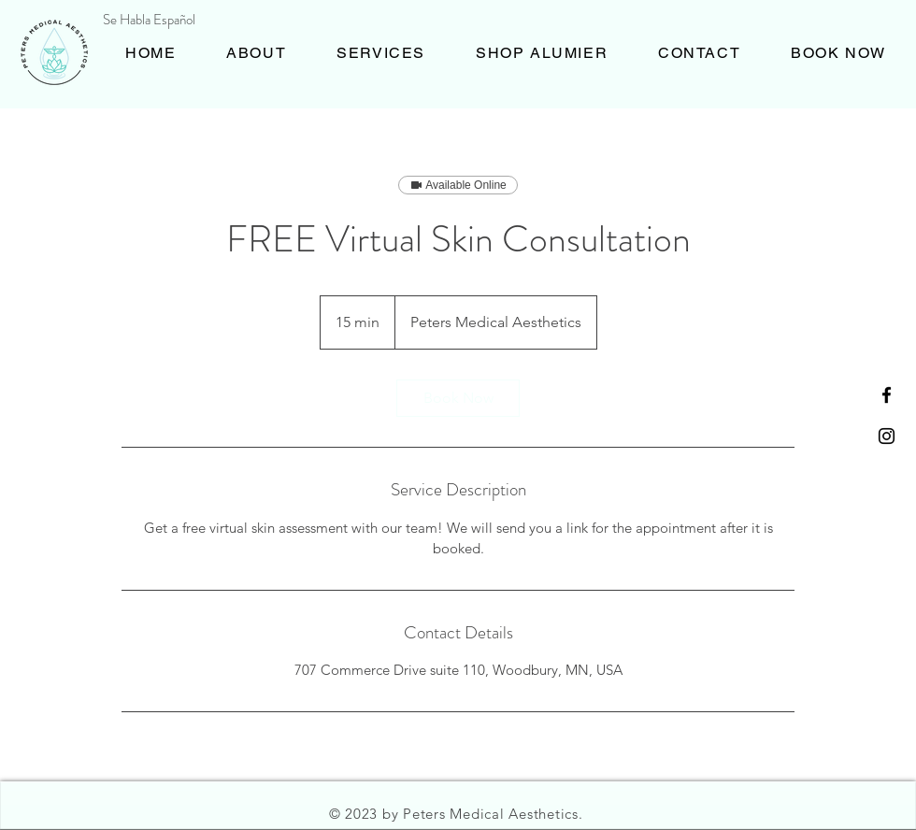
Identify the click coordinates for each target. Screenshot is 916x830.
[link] (458, 398)
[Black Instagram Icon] (886, 436)
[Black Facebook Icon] (886, 395)
